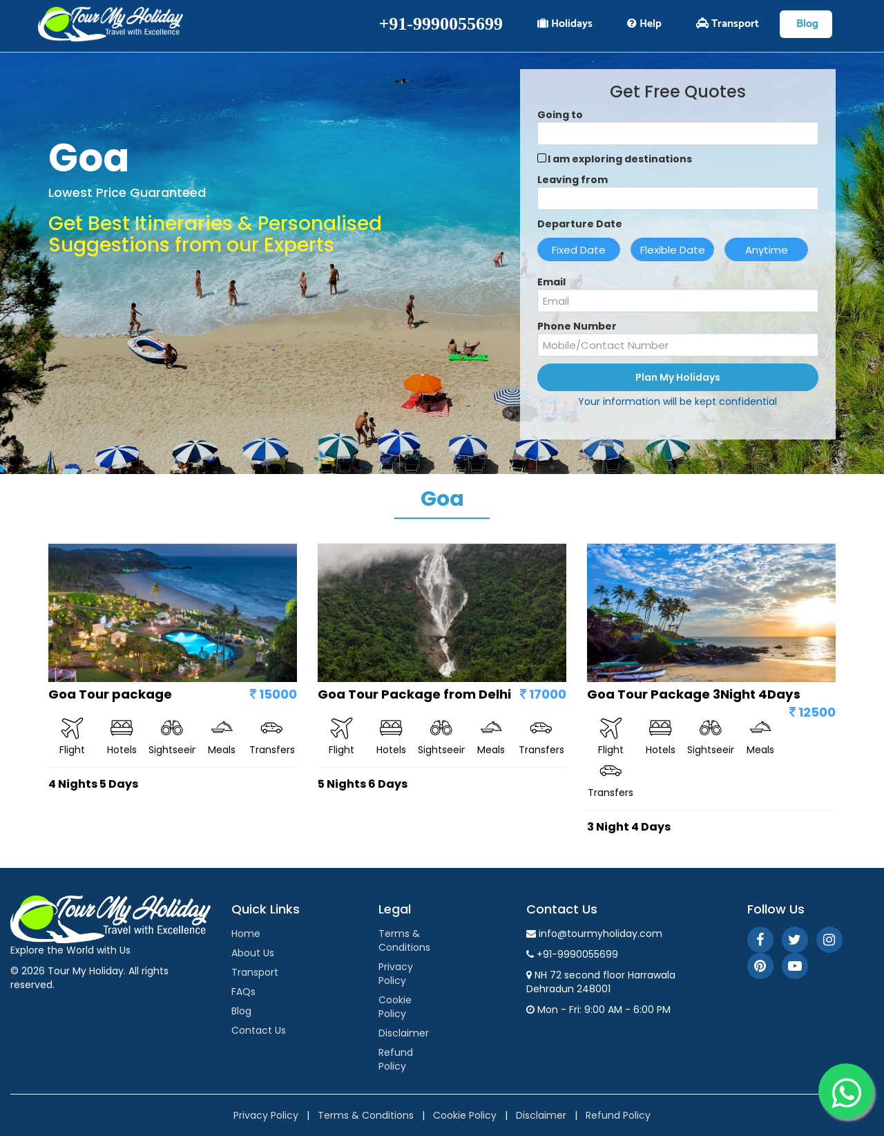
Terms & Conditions (404, 940)
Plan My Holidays (677, 377)
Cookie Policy (395, 1007)
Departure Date (579, 224)
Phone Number (577, 326)
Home (245, 933)
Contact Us (258, 1030)
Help (644, 24)
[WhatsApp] (846, 1091)
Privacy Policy (395, 973)
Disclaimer (403, 1033)
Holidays (565, 24)
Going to (560, 115)
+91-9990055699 (441, 24)
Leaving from (572, 180)
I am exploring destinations (620, 159)
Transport (727, 24)
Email (551, 282)
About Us (252, 953)
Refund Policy (395, 1059)
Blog (806, 24)
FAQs (243, 991)
